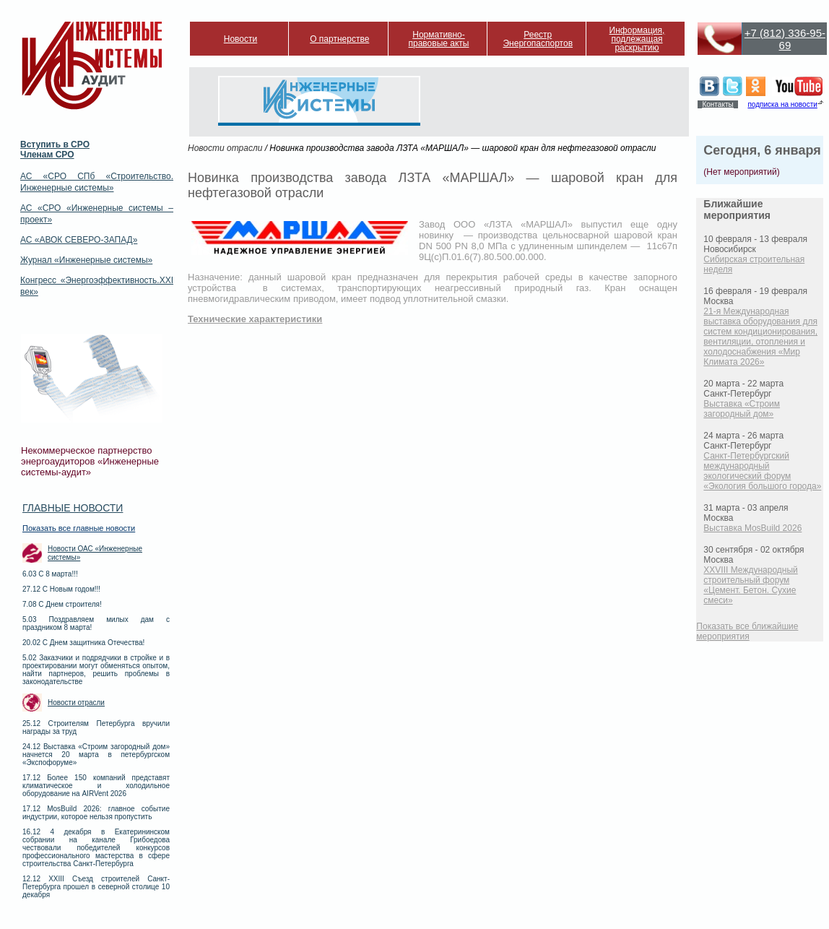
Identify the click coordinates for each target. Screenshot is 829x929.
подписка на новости (782, 104)
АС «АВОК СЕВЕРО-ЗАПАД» (78, 240)
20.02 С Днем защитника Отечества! (83, 643)
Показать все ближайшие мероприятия (747, 631)
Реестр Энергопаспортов (538, 39)
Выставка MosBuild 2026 (752, 528)
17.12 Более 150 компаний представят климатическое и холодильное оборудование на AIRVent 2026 (96, 786)
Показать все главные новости (78, 528)
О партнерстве (339, 39)
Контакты (717, 104)
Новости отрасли (76, 703)
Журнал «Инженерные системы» (86, 260)
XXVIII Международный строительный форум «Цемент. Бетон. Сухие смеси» (750, 585)
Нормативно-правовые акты (439, 39)
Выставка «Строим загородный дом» (741, 409)
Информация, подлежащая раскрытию (637, 39)
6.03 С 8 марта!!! (50, 574)
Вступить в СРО (55, 144)
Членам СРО (47, 155)
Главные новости (72, 508)
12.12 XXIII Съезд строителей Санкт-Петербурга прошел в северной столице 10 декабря (96, 887)
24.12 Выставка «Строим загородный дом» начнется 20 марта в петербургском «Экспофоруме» (96, 754)
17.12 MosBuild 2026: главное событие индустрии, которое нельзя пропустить (96, 813)
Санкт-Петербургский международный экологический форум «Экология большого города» (762, 471)
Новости (240, 39)
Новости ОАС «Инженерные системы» (95, 553)
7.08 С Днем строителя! (62, 604)
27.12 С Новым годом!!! (61, 589)
